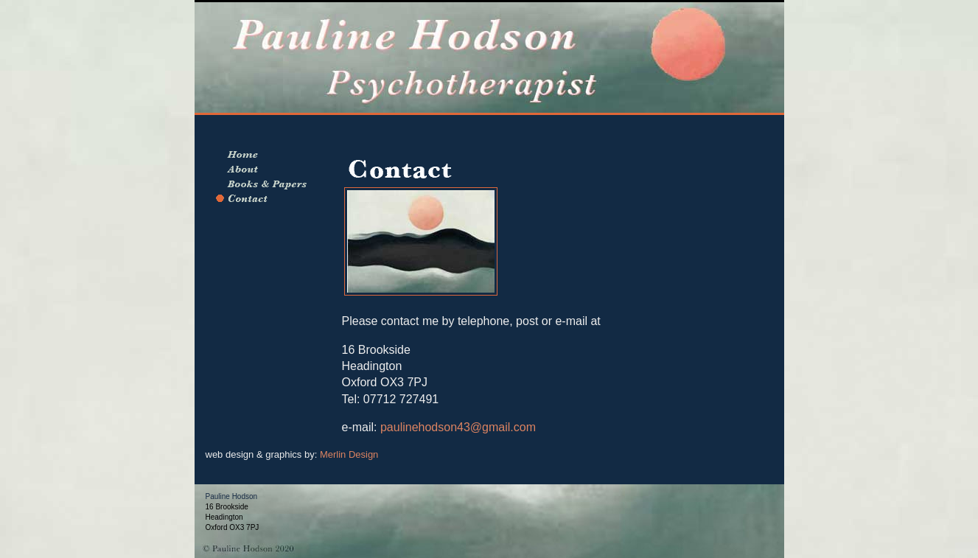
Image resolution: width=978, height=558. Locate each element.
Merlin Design (349, 454)
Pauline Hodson (232, 496)
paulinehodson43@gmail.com (456, 427)
